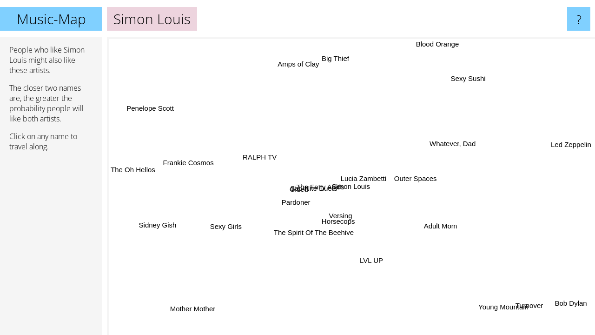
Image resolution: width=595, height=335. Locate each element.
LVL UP (370, 260)
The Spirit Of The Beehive (313, 232)
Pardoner (296, 202)
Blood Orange (437, 43)
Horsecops (339, 221)
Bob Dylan (569, 305)
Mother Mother (195, 310)
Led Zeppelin (571, 144)
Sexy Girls (226, 227)
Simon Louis (351, 186)
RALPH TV (260, 157)
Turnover (528, 305)
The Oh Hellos (133, 170)
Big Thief (335, 58)
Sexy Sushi (467, 78)
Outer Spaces (415, 178)
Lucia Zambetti (362, 178)
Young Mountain (503, 307)
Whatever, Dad (453, 143)
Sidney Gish (158, 225)
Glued (299, 189)
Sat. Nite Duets (314, 188)
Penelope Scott (153, 107)
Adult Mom (440, 225)
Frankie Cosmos (188, 164)
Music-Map (51, 18)
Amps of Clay (298, 64)
